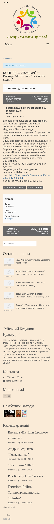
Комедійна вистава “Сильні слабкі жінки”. (39, 98)
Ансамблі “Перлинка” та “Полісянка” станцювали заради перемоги (32, 306)
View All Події (9, 507)
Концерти (9, 218)
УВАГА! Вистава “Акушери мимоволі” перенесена (33, 261)
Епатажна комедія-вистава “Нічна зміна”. (13, 98)
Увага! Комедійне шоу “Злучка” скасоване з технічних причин (30, 272)
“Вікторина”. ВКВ (21, 465)
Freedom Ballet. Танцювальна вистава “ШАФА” (24, 492)
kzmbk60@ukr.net (12, 381)
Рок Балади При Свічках (25, 476)
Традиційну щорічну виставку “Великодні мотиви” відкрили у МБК (32, 295)
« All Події (7, 58)
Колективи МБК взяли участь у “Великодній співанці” (30, 284)
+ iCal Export (35, 188)
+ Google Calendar (14, 188)
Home (9, 515)
